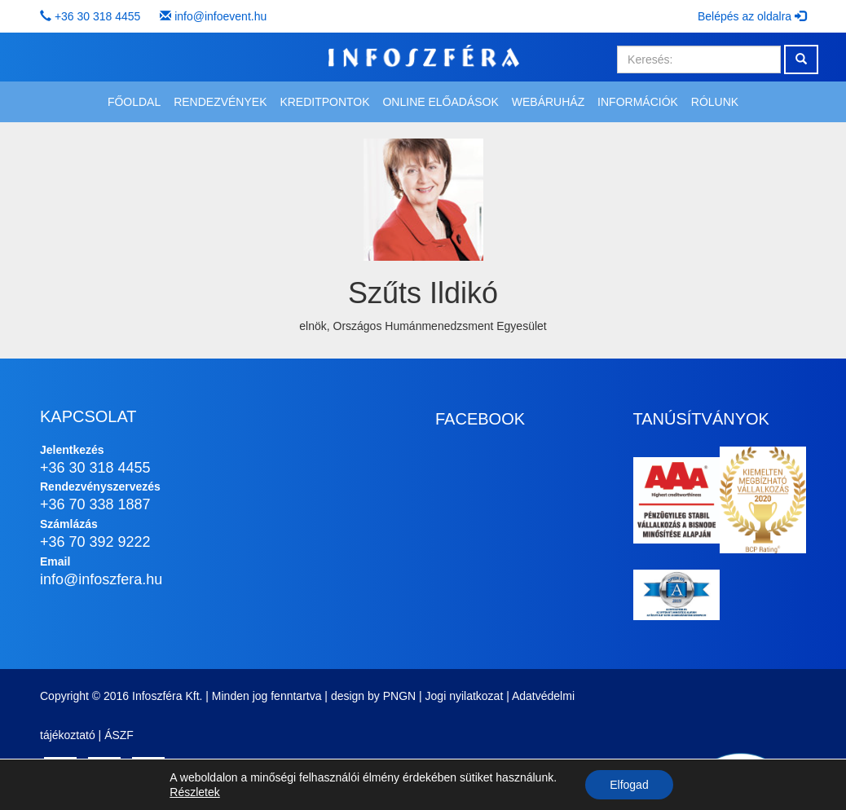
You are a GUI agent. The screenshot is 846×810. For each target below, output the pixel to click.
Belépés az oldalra (752, 16)
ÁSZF (119, 735)
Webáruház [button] (548, 101)
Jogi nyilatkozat (464, 695)
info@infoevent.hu (220, 16)
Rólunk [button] (714, 101)
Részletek (194, 792)
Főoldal (134, 101)
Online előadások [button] (440, 101)
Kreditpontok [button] (324, 101)
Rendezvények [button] (220, 101)
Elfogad (629, 784)
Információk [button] (637, 101)
